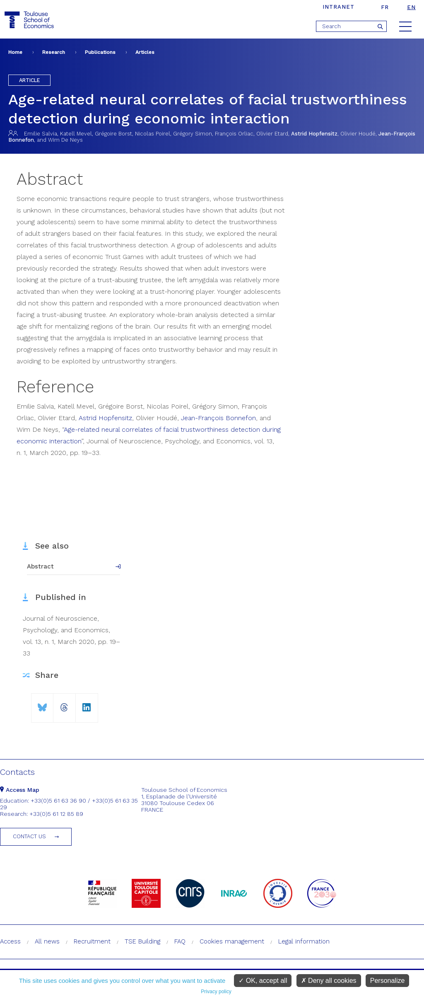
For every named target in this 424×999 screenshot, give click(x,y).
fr (385, 7)
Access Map (19, 789)
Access (10, 941)
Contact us (29, 836)
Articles (144, 52)
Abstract (40, 566)
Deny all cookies (329, 980)
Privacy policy (216, 991)
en (411, 7)
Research (53, 52)
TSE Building (142, 941)
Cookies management (232, 941)
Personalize (387, 980)
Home (15, 52)
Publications (100, 52)
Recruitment (92, 941)
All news (47, 941)
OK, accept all (262, 980)
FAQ (180, 941)
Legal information (304, 941)
